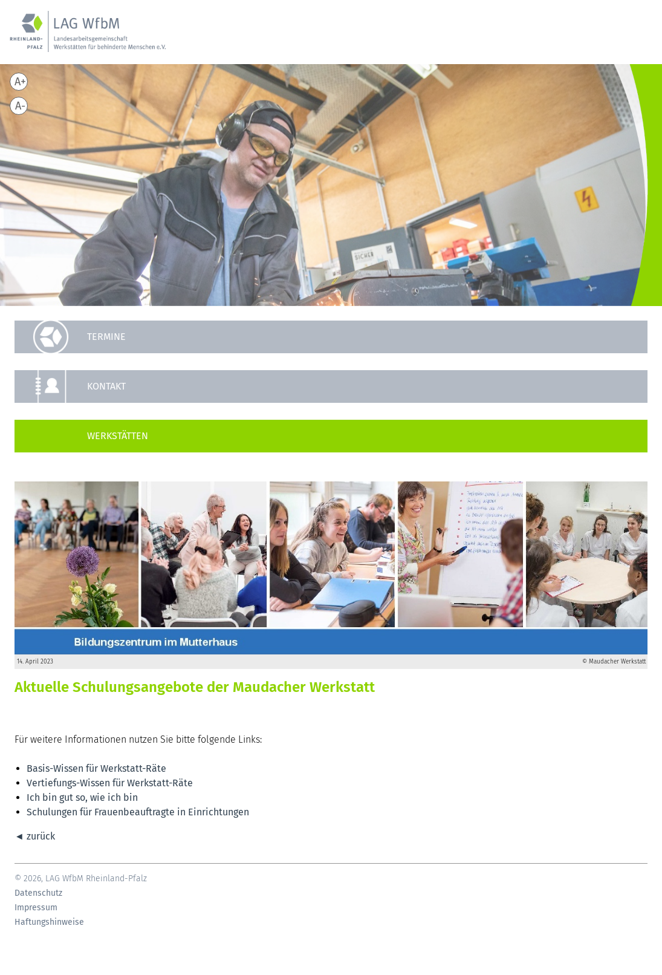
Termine (106, 336)
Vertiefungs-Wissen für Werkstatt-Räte (110, 783)
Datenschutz (38, 893)
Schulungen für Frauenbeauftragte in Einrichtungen (138, 812)
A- (20, 105)
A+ (20, 81)
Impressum (36, 908)
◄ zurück (35, 836)
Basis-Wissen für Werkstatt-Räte (96, 768)
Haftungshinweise (49, 922)
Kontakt (106, 386)
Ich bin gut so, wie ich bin (82, 797)
